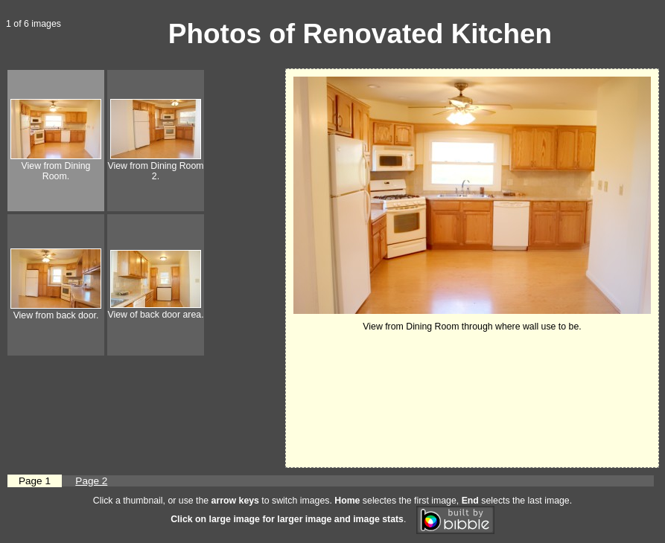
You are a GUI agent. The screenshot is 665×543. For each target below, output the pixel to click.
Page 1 (35, 480)
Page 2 (91, 480)
